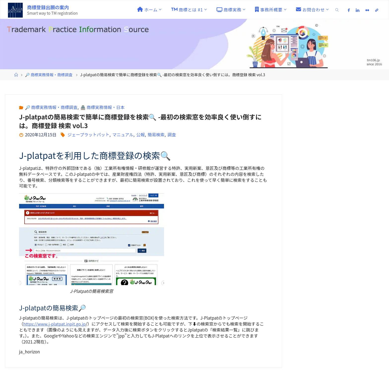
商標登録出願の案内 (48, 7)
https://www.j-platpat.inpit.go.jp (55, 324)
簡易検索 (156, 134)
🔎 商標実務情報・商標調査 (48, 74)
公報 (140, 134)
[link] (337, 9)
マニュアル (122, 134)
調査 (171, 134)
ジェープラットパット (88, 134)
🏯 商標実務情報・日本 (102, 107)
